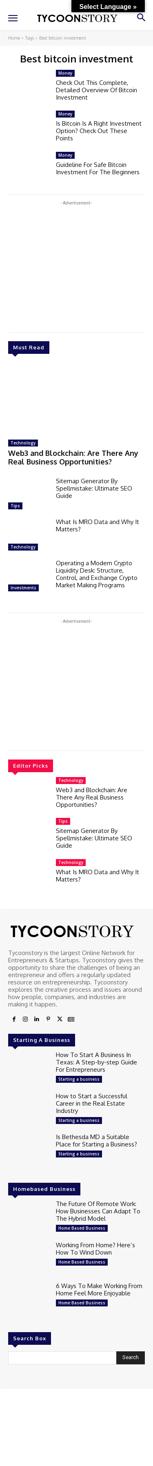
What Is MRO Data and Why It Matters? (97, 525)
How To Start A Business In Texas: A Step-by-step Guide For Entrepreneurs (96, 1062)
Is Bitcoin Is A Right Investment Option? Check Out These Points (99, 131)
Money (65, 73)
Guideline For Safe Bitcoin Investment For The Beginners (98, 168)
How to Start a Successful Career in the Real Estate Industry (91, 1103)
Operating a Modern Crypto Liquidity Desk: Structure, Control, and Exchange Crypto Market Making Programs (96, 574)
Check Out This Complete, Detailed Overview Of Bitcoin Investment (96, 90)
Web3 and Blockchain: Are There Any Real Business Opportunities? (73, 457)
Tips (15, 506)
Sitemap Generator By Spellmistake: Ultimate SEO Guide (94, 488)
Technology (23, 443)
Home (14, 38)
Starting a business (79, 1079)
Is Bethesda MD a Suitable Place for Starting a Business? (96, 1140)
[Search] (130, 1357)
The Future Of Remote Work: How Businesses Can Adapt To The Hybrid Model (98, 1211)
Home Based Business (81, 1228)
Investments (23, 588)
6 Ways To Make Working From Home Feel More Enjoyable (99, 1289)
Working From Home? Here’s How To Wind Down (95, 1248)
